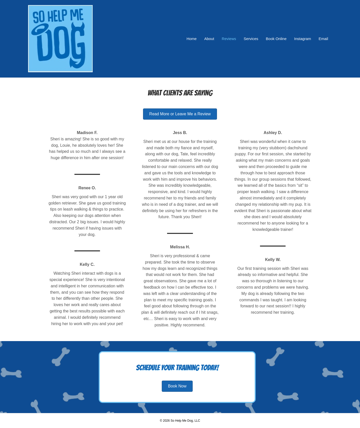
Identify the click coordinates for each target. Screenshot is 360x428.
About (209, 38)
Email (323, 38)
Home (192, 38)
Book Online (276, 38)
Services (251, 38)
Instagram (302, 38)
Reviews (229, 38)
